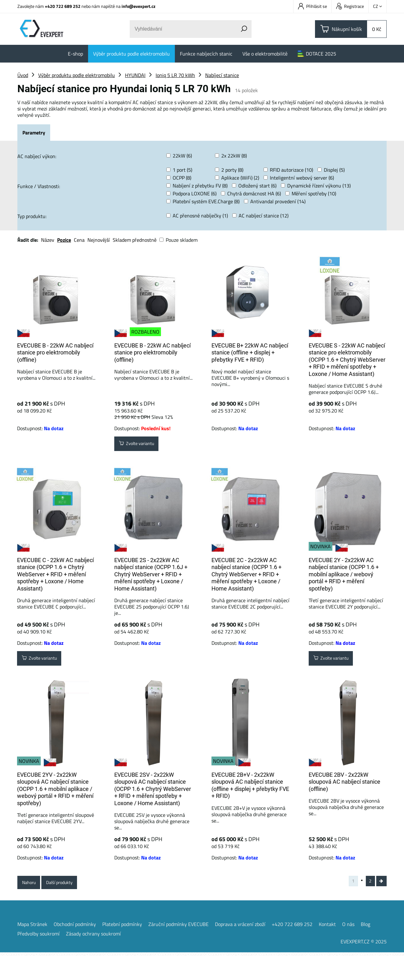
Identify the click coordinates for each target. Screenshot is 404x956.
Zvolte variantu (140, 445)
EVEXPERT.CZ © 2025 (364, 945)
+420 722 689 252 (62, 6)
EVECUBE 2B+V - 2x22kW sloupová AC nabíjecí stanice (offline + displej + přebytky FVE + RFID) (250, 785)
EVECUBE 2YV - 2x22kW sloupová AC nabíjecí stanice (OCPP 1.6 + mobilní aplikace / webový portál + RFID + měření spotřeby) (55, 788)
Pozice (64, 240)
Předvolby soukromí (38, 937)
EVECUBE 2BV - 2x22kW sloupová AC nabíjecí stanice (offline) (344, 781)
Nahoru (31, 884)
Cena (79, 240)
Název (47, 240)
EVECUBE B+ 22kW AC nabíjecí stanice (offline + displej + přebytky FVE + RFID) (249, 352)
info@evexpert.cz (138, 6)
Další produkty (66, 884)
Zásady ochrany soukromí (93, 937)
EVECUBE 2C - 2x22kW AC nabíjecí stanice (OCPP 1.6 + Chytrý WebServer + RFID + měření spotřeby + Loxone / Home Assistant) (246, 574)
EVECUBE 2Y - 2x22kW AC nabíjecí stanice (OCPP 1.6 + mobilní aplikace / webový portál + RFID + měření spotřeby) (344, 574)
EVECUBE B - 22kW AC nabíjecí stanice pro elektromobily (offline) (55, 352)
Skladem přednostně (135, 240)
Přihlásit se (312, 6)
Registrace (350, 6)
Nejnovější (98, 240)
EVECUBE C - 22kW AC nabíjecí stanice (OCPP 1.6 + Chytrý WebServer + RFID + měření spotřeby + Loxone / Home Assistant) (55, 574)
